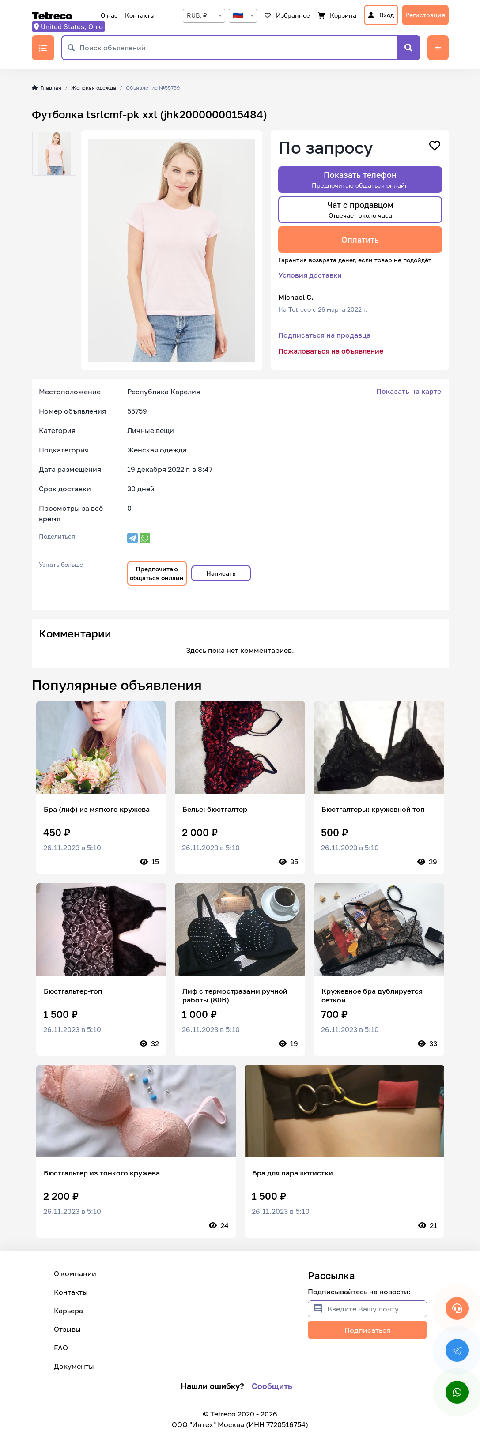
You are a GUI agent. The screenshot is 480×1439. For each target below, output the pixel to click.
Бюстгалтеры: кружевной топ (373, 809)
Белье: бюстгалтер (214, 809)
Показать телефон (360, 179)
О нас (109, 15)
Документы (74, 1366)
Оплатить (360, 240)
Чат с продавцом (360, 209)
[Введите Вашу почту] (377, 1309)
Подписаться (367, 1330)
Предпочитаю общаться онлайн (157, 573)
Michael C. (296, 297)
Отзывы (67, 1329)
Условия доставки (310, 275)
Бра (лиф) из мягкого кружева (97, 809)
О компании (75, 1273)
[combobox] (204, 16)
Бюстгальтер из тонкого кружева (102, 1172)
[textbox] (243, 15)
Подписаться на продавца (324, 335)
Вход (380, 15)
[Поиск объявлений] (238, 47)
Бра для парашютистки (292, 1172)
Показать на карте (408, 391)
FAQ (61, 1347)
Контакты (140, 15)
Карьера (68, 1310)
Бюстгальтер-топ (73, 991)
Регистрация (425, 15)
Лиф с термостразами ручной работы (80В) (234, 995)
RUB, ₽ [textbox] (197, 15)
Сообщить (272, 1386)
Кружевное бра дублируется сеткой (372, 995)
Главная (47, 87)
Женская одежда (93, 87)
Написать (221, 573)
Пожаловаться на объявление (330, 351)
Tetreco (52, 15)
